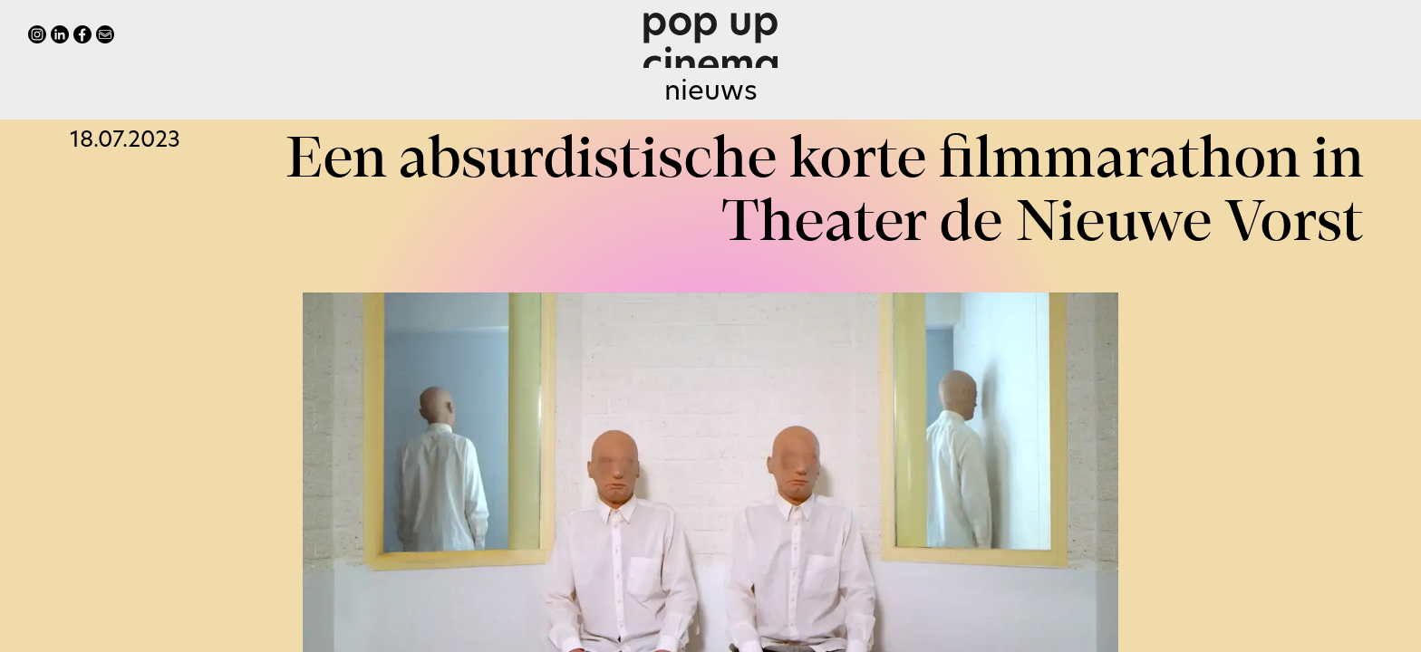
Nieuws (711, 93)
